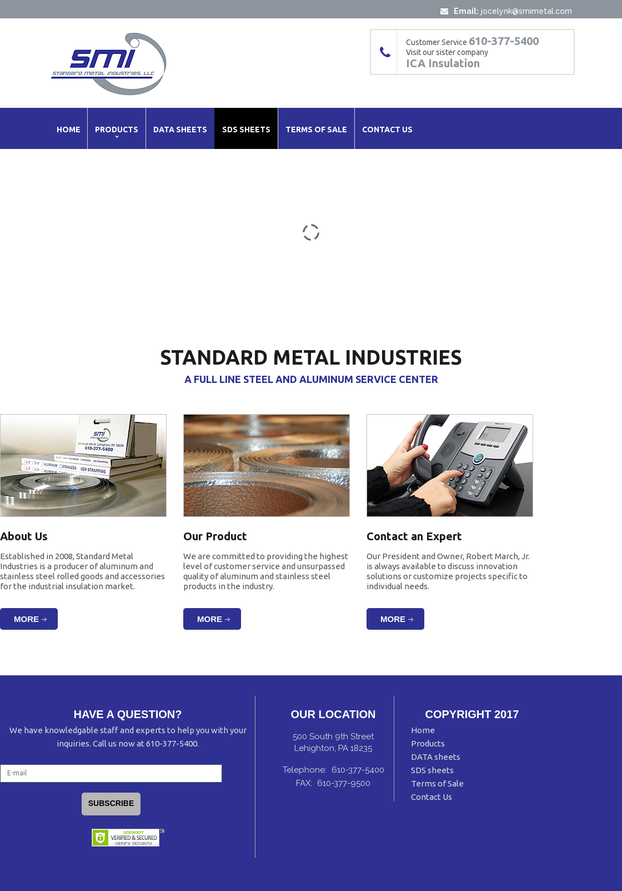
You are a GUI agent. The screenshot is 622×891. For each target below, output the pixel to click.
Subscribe (111, 803)
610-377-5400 (504, 41)
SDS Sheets (246, 129)
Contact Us (387, 129)
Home (69, 129)
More (26, 619)
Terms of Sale (316, 129)
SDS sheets (432, 770)
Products (116, 129)
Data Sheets (180, 129)
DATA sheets (435, 756)
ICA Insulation (443, 63)
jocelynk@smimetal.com (526, 11)
